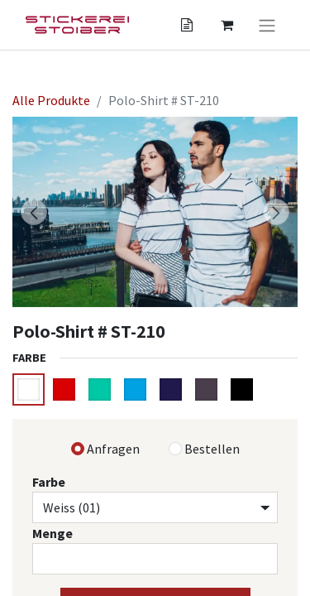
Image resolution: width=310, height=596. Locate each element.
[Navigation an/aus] (267, 25)
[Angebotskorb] (186, 24)
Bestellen (212, 448)
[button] (33, 212)
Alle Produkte (51, 100)
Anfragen (113, 448)
